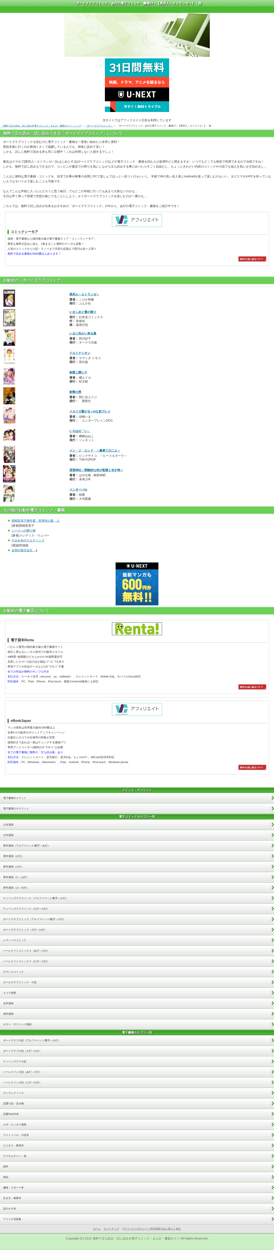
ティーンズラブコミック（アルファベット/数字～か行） (35, 898)
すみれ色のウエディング (28, 540)
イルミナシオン (79, 353)
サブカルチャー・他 (14, 1156)
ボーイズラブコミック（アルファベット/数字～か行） (34, 919)
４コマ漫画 (9, 992)
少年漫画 (8, 835)
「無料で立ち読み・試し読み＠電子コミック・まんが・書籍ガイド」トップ (41, 125)
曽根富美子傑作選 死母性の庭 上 (36, 520)
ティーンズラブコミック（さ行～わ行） (26, 908)
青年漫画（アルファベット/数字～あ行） (26, 845)
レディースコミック (14, 940)
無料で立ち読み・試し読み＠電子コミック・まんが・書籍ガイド (136, 1238)
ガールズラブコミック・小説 (20, 982)
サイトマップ (111, 1228)
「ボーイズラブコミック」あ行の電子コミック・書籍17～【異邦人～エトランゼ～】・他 (137, 3)
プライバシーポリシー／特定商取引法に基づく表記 (151, 1228)
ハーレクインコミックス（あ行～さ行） (26, 950)
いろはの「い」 (79, 431)
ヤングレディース (13, 1092)
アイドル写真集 (12, 1219)
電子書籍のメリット (14, 798)
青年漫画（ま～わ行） (16, 887)
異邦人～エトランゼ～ (84, 294)
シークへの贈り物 (24, 530)
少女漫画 (8, 824)
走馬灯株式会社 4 (24, 550)
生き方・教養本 (12, 1198)
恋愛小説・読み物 (13, 1103)
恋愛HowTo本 (11, 1113)
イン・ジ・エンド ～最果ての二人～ (94, 450)
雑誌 (5, 1177)
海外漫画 (8, 1013)
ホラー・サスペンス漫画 (17, 1024)
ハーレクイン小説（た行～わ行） (22, 1082)
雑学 (5, 1166)
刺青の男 (75, 392)
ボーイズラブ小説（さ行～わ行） (22, 1050)
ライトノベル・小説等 (16, 1135)
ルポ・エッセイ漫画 (14, 1124)
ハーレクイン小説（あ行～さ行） (22, 1071)
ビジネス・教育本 (13, 1145)
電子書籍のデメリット (16, 808)
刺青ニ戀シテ (78, 372)
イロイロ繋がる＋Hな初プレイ (89, 411)
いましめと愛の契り (82, 312)
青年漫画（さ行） (13, 866)
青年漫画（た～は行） (16, 877)
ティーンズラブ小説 (14, 1061)
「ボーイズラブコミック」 (99, 125)
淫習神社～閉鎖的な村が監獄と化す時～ (96, 470)
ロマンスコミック (13, 971)
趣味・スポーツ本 (13, 1187)
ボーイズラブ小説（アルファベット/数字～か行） (31, 1040)
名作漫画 (8, 1003)
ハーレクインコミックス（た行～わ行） (26, 961)
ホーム (97, 1228)
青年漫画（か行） (13, 856)
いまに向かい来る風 (82, 333)
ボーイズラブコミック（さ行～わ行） (25, 929)
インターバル (78, 489)
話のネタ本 (9, 1208)
